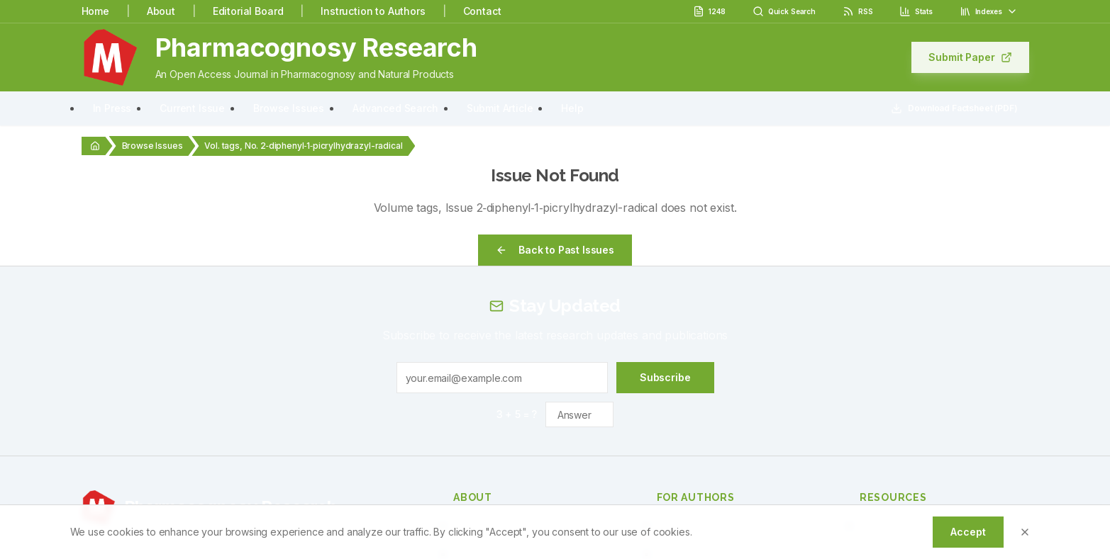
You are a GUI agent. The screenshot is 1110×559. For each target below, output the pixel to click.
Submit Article (500, 108)
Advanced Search (395, 108)
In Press (112, 108)
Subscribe (665, 377)
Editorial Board (248, 11)
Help (572, 108)
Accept (967, 532)
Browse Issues (288, 108)
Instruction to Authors (373, 11)
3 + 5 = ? (517, 414)
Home (95, 11)
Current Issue (192, 108)
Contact (482, 11)
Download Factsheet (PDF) (954, 108)
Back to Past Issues (555, 250)
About (161, 11)
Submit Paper (969, 57)
